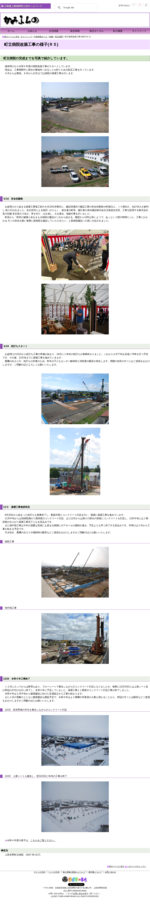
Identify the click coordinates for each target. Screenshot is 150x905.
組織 (51, 37)
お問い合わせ (110, 872)
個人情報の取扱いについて (74, 872)
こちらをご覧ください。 (43, 840)
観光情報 (75, 31)
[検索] (75, 7)
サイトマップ (139, 31)
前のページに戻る (11, 37)
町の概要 (118, 31)
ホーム (10, 31)
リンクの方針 (54, 872)
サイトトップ (26, 37)
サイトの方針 (39, 872)
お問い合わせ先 (79, 893)
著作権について (95, 872)
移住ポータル (96, 31)
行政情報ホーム (40, 37)
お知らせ (32, 31)
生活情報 (53, 31)
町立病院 (59, 37)
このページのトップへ (136, 866)
